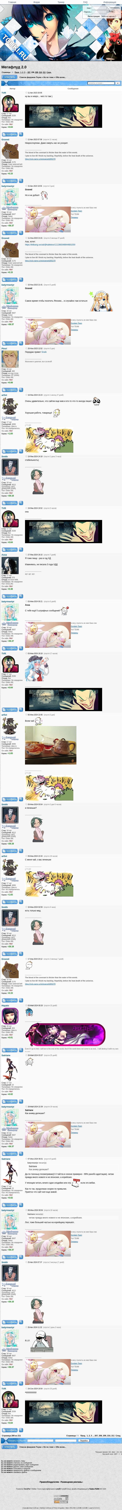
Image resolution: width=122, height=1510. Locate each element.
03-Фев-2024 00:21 (35, 601)
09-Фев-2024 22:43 (35, 856)
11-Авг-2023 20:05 (35, 93)
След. (49, 72)
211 (44, 72)
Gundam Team (76, 211)
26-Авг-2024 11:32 (35, 1327)
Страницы (6, 72)
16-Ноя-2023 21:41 (35, 285)
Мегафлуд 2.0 (14, 67)
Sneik (44, 352)
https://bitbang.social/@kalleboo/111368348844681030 (50, 245)
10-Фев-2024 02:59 (35, 907)
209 (36, 72)
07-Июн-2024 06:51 (35, 1159)
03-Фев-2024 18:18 (35, 653)
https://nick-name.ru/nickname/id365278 (40, 159)
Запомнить (113, 8)
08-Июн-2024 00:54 (35, 1210)
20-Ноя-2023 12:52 (35, 348)
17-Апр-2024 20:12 (35, 959)
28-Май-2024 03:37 (35, 1055)
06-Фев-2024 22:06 (35, 715)
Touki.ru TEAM (94, 1489)
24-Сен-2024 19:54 (35, 1389)
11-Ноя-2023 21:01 (35, 238)
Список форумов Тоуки (30, 77)
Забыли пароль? (108, 16)
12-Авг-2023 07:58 (35, 139)
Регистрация (94, 16)
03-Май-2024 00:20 (35, 1005)
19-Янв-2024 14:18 (35, 456)
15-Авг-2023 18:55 (35, 186)
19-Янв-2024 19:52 (35, 508)
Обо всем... (61, 77)
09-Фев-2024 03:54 (35, 804)
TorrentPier (27, 1489)
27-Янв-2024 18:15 (35, 555)
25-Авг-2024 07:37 (35, 1262)
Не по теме (48, 77)
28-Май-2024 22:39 (35, 1107)
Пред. (17, 72)
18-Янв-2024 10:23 (35, 395)
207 (29, 72)
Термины (74, 217)
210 (40, 72)
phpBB (58, 1489)
